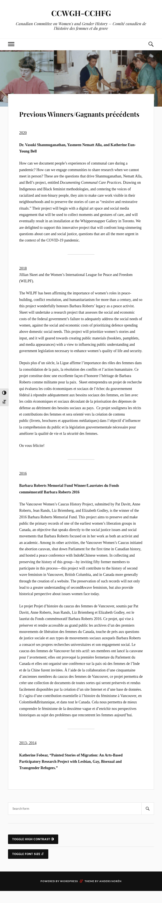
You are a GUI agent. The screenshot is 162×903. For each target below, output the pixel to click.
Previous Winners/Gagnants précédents (79, 119)
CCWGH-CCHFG (81, 12)
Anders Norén (110, 893)
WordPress (69, 893)
